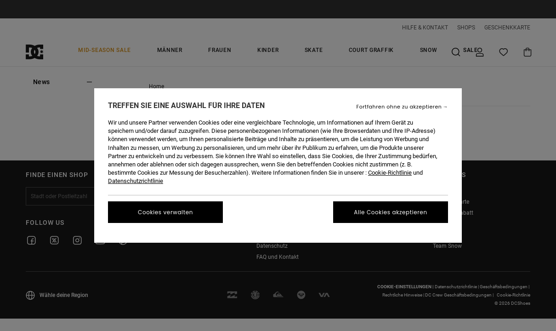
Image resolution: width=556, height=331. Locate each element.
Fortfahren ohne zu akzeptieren (399, 106)
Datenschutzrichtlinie (135, 180)
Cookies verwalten (165, 212)
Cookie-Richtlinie (390, 172)
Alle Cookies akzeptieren (390, 212)
